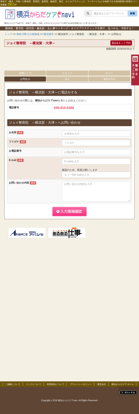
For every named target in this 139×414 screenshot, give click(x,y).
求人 (67, 79)
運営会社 (101, 384)
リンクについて (33, 384)
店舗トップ (25, 73)
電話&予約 (109, 79)
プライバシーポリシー (81, 384)
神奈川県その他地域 (27, 34)
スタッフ (67, 73)
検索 (132, 13)
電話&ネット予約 (121, 43)
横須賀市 (49, 34)
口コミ (109, 73)
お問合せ (25, 79)
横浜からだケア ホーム (122, 384)
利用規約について (55, 384)
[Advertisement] (69, 61)
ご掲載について (12, 384)
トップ (8, 34)
